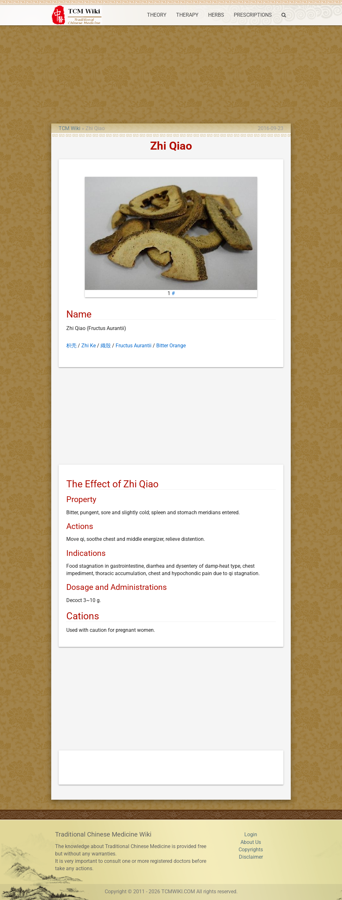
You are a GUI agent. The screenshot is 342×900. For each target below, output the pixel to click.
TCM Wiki (69, 128)
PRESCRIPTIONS (253, 15)
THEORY (157, 15)
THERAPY (187, 15)
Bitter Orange (171, 346)
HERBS (216, 15)
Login (250, 835)
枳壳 (71, 346)
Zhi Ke (88, 346)
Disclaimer (251, 857)
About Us (250, 842)
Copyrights (251, 850)
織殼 (106, 346)
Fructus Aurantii (133, 346)
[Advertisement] (171, 73)
